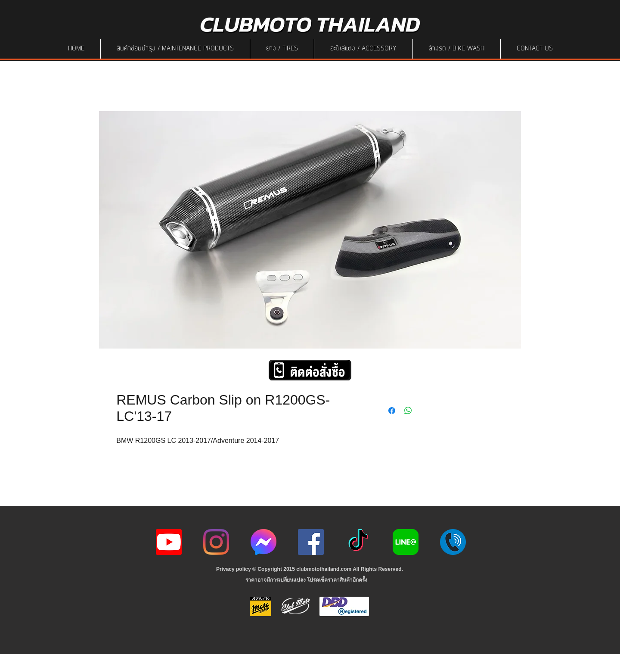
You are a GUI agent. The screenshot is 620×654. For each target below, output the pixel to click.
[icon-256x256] (263, 542)
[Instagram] (216, 542)
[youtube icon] (169, 542)
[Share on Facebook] (392, 410)
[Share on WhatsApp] (408, 410)
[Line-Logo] (405, 542)
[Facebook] (311, 542)
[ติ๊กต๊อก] (358, 542)
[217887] (453, 542)
